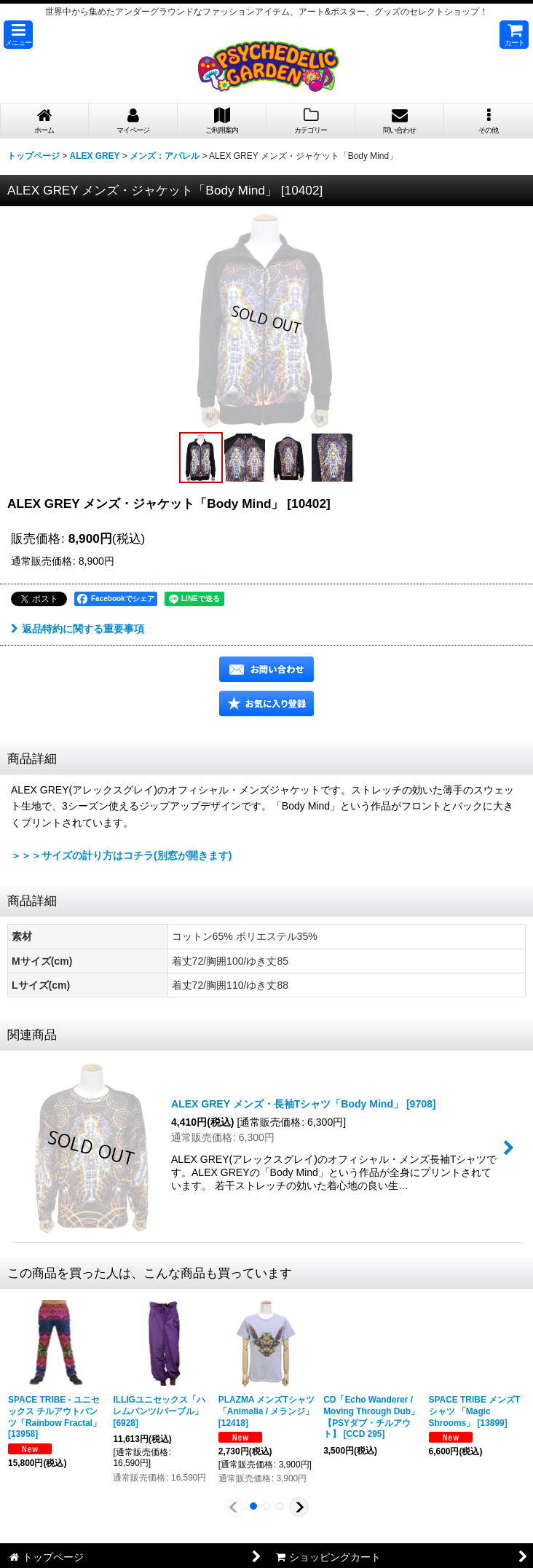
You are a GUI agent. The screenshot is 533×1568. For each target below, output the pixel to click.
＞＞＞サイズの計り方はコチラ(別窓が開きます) (121, 855)
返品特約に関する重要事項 (77, 629)
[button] (18, 34)
